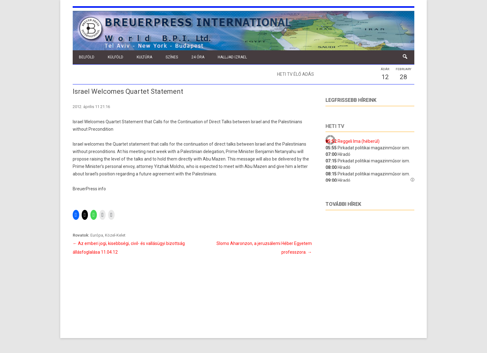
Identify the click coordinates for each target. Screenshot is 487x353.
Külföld (115, 57)
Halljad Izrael (232, 57)
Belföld (86, 57)
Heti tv (334, 126)
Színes (172, 57)
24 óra (197, 57)
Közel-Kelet (115, 235)
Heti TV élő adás (295, 74)
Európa (96, 235)
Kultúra (144, 57)
